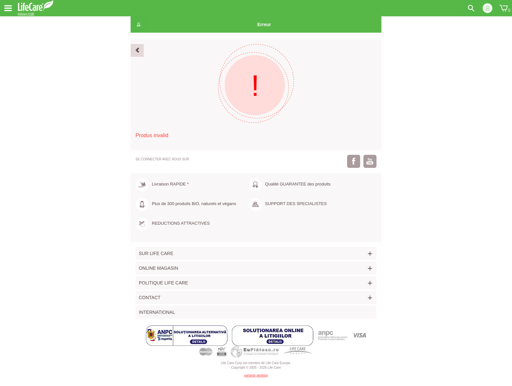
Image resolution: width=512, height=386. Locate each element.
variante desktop (256, 375)
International (157, 312)
